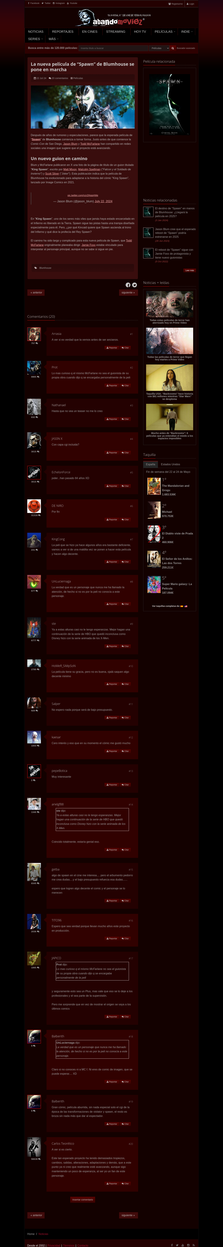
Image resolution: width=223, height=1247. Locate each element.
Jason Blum (70, 143)
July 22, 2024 (103, 201)
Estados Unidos (170, 464)
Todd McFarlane (90, 143)
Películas (164, 31)
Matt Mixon (70, 169)
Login (191, 4)
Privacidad (53, 1245)
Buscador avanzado (186, 48)
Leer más (189, 270)
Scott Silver (52, 173)
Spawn (36, 139)
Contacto (82, 1245)
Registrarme (177, 4)
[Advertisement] (169, 170)
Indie (185, 31)
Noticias (35, 31)
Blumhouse (45, 268)
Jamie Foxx (88, 245)
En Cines (90, 31)
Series (34, 39)
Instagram (59, 3)
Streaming (115, 31)
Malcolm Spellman (89, 169)
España (150, 464)
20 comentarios (60, 78)
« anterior (36, 292)
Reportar (112, 348)
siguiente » (129, 292)
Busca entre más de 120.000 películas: (53, 47)
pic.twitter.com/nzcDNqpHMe (83, 195)
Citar (125, 348)
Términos (69, 1245)
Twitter (46, 3)
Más (52, 39)
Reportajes (62, 31)
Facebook (33, 3)
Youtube (72, 3)
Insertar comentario (82, 1199)
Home (31, 1234)
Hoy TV (140, 31)
